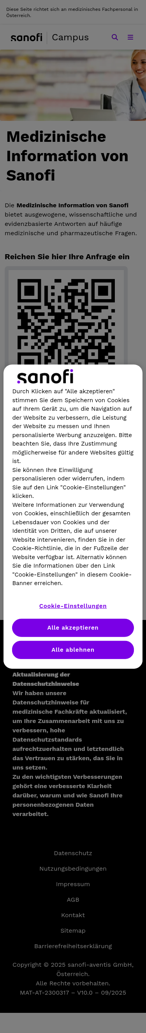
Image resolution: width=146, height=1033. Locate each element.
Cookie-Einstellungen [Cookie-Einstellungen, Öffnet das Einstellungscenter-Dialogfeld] (73, 605)
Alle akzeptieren (73, 627)
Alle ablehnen (73, 649)
